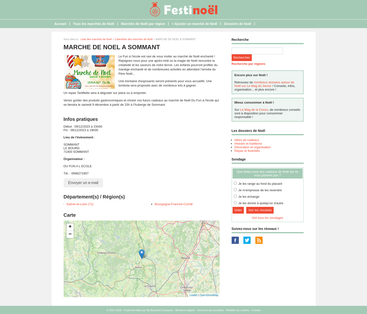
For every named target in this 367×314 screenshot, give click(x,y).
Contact (256, 310)
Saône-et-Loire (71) (80, 204)
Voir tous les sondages (267, 218)
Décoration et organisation (253, 147)
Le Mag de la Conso (254, 109)
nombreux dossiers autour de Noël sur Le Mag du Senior (264, 84)
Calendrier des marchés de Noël (134, 39)
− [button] (70, 234)
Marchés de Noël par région (143, 24)
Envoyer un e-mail (83, 183)
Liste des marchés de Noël (96, 39)
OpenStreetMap (209, 295)
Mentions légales (185, 310)
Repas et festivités (247, 151)
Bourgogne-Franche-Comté (174, 204)
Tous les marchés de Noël (93, 24)
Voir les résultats (260, 210)
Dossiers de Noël (237, 24)
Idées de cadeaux (247, 140)
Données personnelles (211, 310)
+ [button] (70, 227)
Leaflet (194, 295)
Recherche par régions (248, 64)
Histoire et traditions (248, 143)
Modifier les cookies (237, 310)
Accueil (60, 24)
